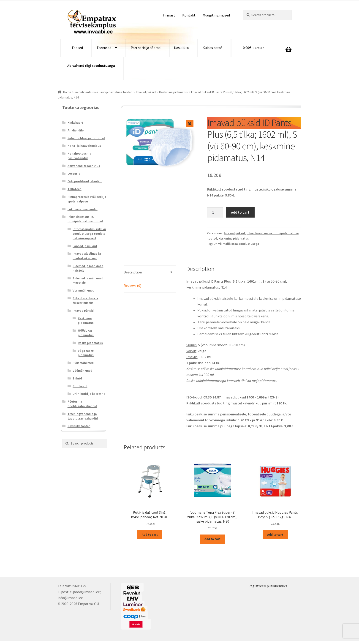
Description (133, 272)
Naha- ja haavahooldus (84, 146)
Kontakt (189, 15)
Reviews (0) (132, 285)
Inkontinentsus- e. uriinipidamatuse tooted (104, 92)
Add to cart (240, 212)
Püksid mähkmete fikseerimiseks (85, 300)
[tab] (150, 272)
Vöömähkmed (82, 370)
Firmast (169, 15)
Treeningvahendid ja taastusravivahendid (83, 416)
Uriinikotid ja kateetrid (89, 394)
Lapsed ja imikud (85, 246)
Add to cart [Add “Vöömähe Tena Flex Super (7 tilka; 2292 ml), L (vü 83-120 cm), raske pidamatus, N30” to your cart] (212, 539)
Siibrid (77, 378)
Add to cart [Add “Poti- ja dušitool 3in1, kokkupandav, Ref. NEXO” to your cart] (150, 534)
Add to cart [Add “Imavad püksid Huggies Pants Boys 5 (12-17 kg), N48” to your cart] (275, 534)
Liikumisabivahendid (83, 209)
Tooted (77, 47)
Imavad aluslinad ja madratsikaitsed (87, 255)
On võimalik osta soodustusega (236, 244)
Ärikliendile (76, 130)
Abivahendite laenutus (84, 166)
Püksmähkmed (83, 363)
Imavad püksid (146, 92)
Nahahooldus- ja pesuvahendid (79, 155)
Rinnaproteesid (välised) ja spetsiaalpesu (87, 199)
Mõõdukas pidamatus (86, 332)
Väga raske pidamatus (86, 353)
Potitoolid (80, 386)
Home (67, 92)
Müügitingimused (216, 15)
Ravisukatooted (79, 426)
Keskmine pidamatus (173, 92)
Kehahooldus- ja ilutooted (86, 138)
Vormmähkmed (83, 290)
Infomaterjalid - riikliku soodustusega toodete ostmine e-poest (89, 233)
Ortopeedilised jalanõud (85, 181)
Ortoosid (74, 174)
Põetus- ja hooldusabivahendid (82, 403)
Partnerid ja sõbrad (145, 47)
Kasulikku (181, 47)
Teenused (103, 47)
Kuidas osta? (212, 47)
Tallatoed (75, 189)
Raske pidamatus (90, 343)
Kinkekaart (75, 122)
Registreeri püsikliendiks (267, 586)
